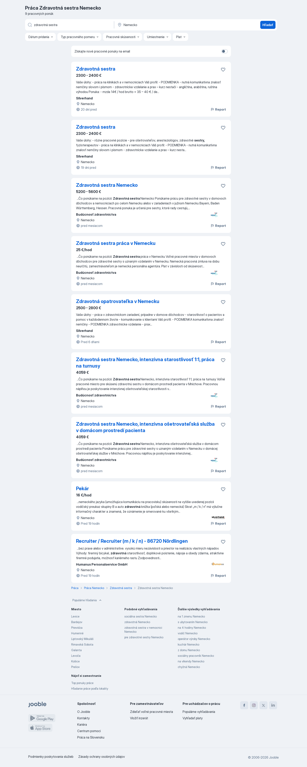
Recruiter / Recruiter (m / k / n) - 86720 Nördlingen (132, 541)
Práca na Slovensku (90, 737)
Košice (75, 661)
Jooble (274, 757)
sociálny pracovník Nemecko (196, 655)
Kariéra (82, 725)
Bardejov (76, 622)
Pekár (82, 488)
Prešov (75, 667)
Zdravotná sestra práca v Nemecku (116, 243)
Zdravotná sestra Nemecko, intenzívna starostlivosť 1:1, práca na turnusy (145, 363)
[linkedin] (273, 705)
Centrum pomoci (89, 731)
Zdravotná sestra (95, 69)
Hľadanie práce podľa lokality (89, 688)
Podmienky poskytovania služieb (50, 757)
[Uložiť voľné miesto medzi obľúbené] (223, 69)
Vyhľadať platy (193, 718)
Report (218, 109)
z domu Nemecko (189, 650)
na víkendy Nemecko (191, 661)
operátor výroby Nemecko (194, 639)
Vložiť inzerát (139, 718)
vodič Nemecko (187, 633)
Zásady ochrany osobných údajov (101, 757)
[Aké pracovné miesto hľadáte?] (69, 24)
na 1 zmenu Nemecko (191, 616)
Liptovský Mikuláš (82, 639)
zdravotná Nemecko (137, 622)
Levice (75, 616)
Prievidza (76, 627)
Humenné (77, 633)
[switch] (224, 51)
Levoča (75, 655)
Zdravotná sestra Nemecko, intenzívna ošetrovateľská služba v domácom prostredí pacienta (145, 427)
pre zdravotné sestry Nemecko (143, 637)
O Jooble (83, 712)
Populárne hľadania (87, 600)
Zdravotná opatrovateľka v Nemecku (117, 301)
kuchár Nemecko (188, 644)
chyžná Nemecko (189, 667)
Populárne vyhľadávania (199, 712)
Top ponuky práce (82, 683)
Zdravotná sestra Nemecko (107, 185)
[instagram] (254, 705)
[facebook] (244, 705)
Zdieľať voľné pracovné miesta (151, 712)
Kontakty (83, 718)
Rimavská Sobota (82, 644)
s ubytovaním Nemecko (192, 622)
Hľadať (267, 25)
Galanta (76, 650)
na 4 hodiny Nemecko (192, 627)
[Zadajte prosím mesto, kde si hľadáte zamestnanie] (159, 24)
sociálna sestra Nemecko (140, 616)
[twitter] (263, 705)
